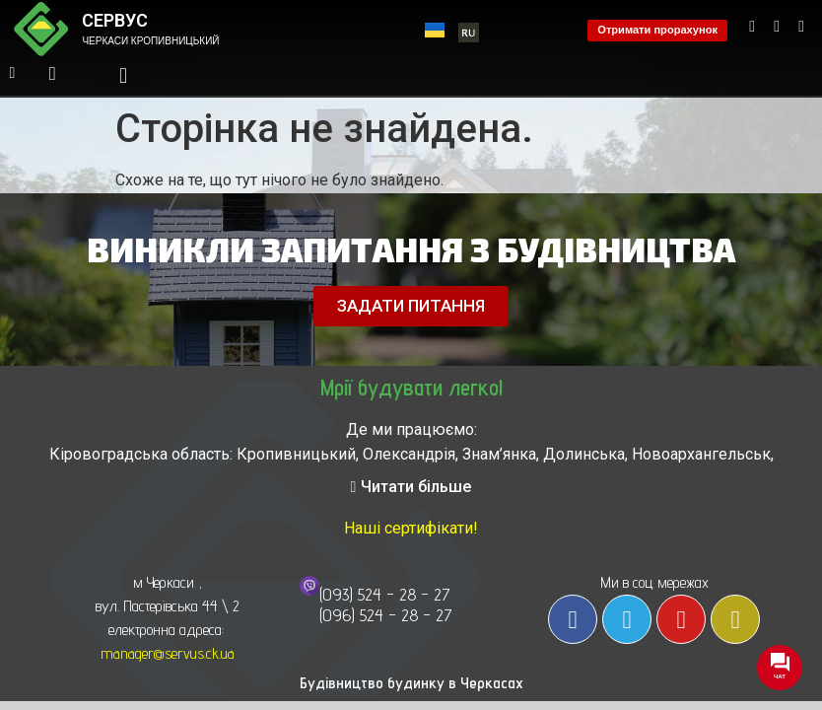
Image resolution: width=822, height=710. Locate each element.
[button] (124, 76)
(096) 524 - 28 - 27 (385, 614)
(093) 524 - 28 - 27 (384, 594)
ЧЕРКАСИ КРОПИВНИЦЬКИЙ (150, 41)
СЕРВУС (115, 20)
